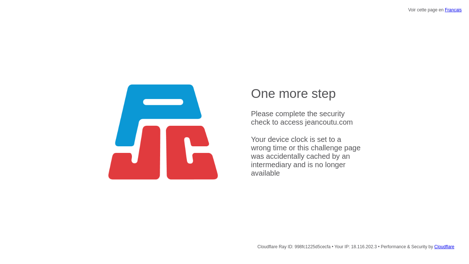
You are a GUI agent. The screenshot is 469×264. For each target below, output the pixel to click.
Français (453, 9)
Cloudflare (444, 246)
